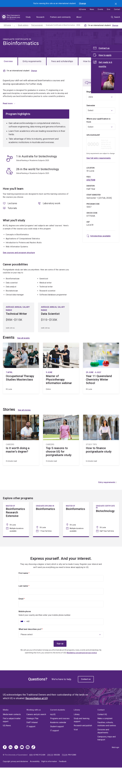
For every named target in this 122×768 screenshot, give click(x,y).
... (14, 25)
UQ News (7, 726)
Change (82, 3)
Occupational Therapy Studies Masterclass (21, 368)
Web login (115, 748)
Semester (90, 105)
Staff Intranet (32, 723)
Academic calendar (58, 723)
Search (116, 4)
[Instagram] (28, 747)
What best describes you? (35, 629)
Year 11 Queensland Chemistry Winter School (101, 368)
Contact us (86, 679)
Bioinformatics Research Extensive (16, 519)
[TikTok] (33, 747)
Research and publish (83, 726)
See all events (23, 338)
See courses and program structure (19, 253)
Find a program (37, 25)
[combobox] (100, 110)
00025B (57, 755)
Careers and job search (36, 715)
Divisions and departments (103, 731)
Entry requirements (32, 61)
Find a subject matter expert (12, 720)
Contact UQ (102, 715)
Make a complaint (104, 719)
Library (77, 715)
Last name (28, 586)
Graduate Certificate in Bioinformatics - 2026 (63, 25)
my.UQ (53, 715)
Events (100, 9)
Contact (117, 9)
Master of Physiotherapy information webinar (61, 368)
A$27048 (90, 180)
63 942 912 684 (39, 755)
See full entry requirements (98, 158)
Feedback (62, 762)
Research (40, 17)
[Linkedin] (10, 747)
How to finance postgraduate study (101, 440)
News (92, 9)
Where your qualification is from (98, 120)
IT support (30, 727)
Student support (57, 727)
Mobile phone (25, 612)
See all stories (24, 410)
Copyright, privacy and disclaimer (15, 762)
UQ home (82, 9)
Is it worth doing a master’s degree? (21, 440)
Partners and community (60, 17)
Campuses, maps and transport (106, 738)
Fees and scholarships (62, 61)
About (78, 17)
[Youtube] (22, 747)
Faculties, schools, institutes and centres (106, 724)
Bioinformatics (46, 519)
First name (28, 573)
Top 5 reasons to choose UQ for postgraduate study (61, 440)
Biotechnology (106, 519)
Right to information (49, 762)
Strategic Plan (32, 719)
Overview (8, 61)
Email (26, 599)
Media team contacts (12, 715)
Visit (76, 730)
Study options (23, 25)
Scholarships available (100, 236)
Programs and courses (59, 719)
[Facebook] (5, 747)
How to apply (89, 61)
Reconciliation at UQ (36, 698)
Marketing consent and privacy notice (82, 653)
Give (108, 9)
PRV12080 (72, 755)
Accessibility (35, 762)
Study (28, 17)
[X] (16, 747)
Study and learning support (81, 720)
